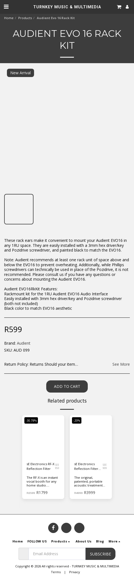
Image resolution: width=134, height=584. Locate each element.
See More (121, 364)
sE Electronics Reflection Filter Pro (86, 466)
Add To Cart (67, 386)
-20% (76, 420)
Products (25, 18)
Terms (56, 572)
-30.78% (31, 420)
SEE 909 (105, 466)
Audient (23, 343)
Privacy (74, 572)
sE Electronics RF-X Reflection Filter (40, 466)
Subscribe (100, 554)
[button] (6, 6)
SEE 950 (57, 466)
